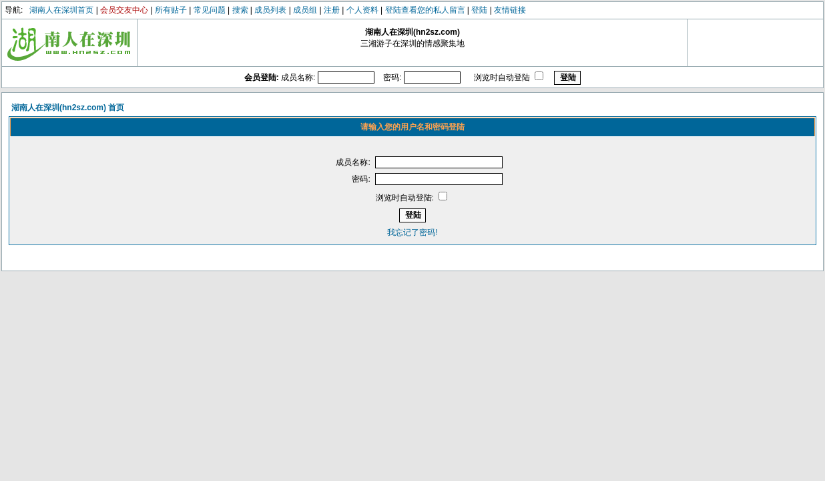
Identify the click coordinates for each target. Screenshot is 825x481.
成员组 (305, 10)
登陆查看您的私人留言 (425, 10)
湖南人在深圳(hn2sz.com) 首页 (67, 107)
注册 (332, 10)
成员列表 (270, 10)
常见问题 (210, 10)
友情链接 (510, 10)
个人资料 (362, 10)
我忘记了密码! (412, 232)
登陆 (479, 10)
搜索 (240, 10)
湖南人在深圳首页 (61, 10)
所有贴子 (171, 10)
